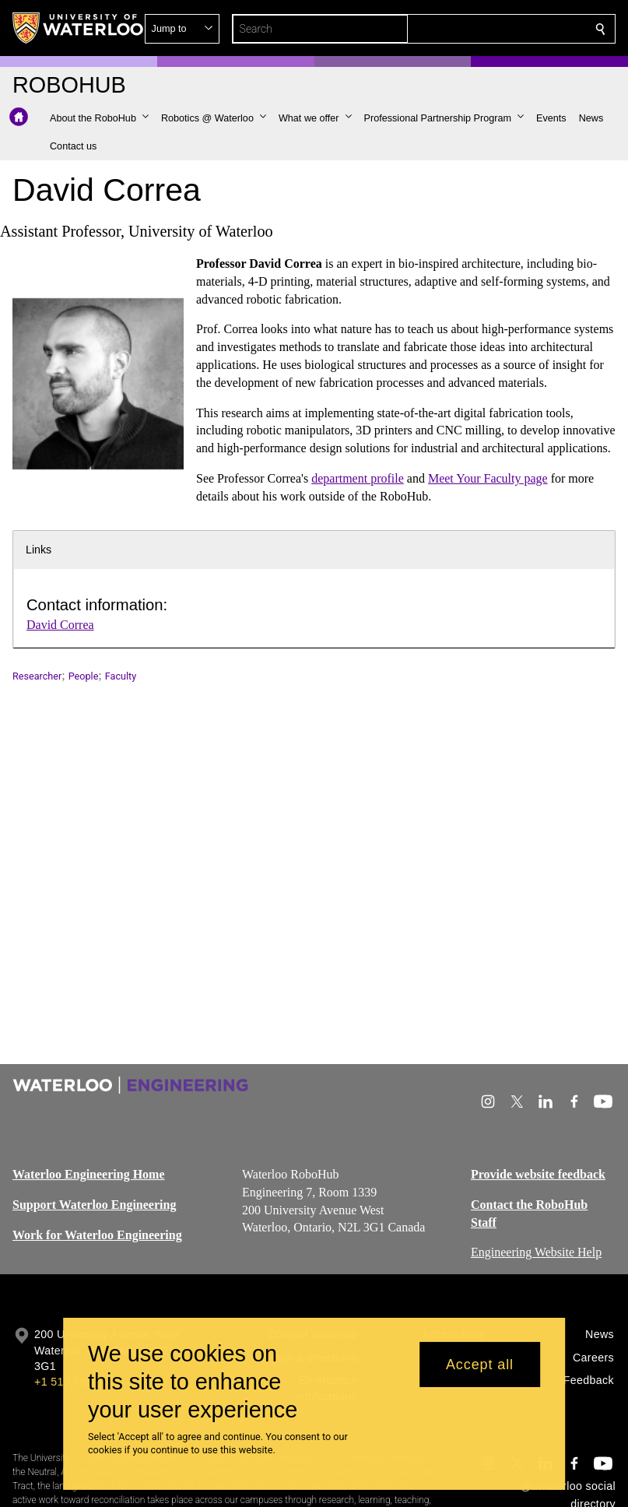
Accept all (480, 1364)
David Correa (60, 624)
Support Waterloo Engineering (94, 1204)
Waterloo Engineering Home (88, 1174)
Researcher (36, 676)
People (83, 676)
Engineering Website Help (536, 1252)
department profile (357, 478)
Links (38, 549)
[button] (488, 29)
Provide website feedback (538, 1174)
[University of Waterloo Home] (78, 28)
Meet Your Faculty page (488, 478)
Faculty (120, 676)
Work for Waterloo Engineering (97, 1235)
